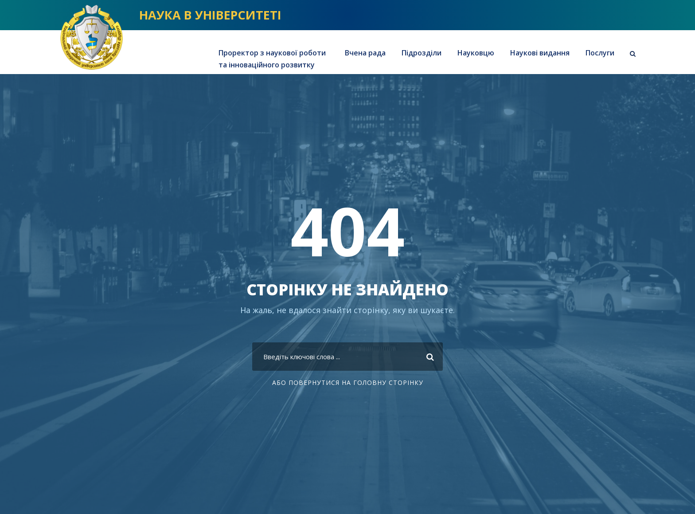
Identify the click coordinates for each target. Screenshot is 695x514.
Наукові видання (540, 53)
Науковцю (475, 53)
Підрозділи (421, 53)
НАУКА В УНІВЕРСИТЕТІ (210, 15)
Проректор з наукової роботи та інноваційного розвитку (272, 59)
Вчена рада (365, 53)
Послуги (600, 53)
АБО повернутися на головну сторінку (347, 382)
